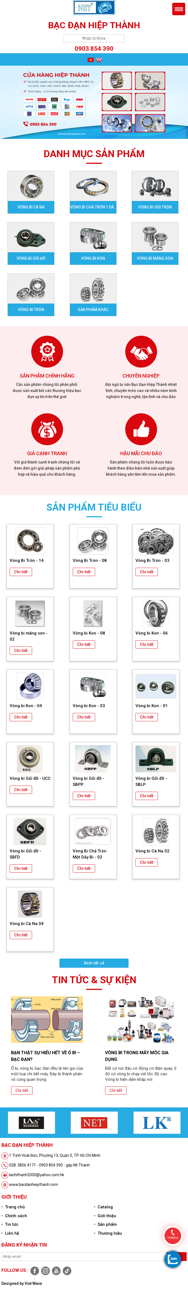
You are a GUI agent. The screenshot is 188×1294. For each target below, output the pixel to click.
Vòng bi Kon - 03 (89, 705)
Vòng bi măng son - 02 (29, 636)
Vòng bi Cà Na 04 (27, 923)
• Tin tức (10, 1224)
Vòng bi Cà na (31, 207)
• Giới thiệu (105, 1215)
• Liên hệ (10, 1233)
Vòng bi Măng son (155, 258)
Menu (178, 9)
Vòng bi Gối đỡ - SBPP (88, 781)
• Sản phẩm (105, 1224)
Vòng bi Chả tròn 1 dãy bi (93, 209)
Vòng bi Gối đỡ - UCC (30, 778)
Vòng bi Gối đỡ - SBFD (25, 854)
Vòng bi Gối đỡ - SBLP (151, 781)
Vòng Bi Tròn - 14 (27, 560)
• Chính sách (14, 1215)
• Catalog (103, 1206)
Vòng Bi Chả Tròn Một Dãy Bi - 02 (89, 854)
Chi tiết (21, 571)
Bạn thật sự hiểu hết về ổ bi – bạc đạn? (45, 1056)
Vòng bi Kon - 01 (151, 705)
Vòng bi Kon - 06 (151, 633)
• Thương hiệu (108, 1233)
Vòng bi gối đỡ (31, 258)
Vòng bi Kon (93, 258)
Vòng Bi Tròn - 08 (90, 560)
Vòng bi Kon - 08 (89, 633)
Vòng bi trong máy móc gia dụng (137, 1056)
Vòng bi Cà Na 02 (152, 851)
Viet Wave (33, 1283)
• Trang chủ (13, 1206)
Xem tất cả (94, 963)
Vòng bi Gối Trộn (155, 207)
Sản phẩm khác (93, 309)
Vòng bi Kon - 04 (26, 705)
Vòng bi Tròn (31, 309)
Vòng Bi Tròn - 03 (152, 560)
